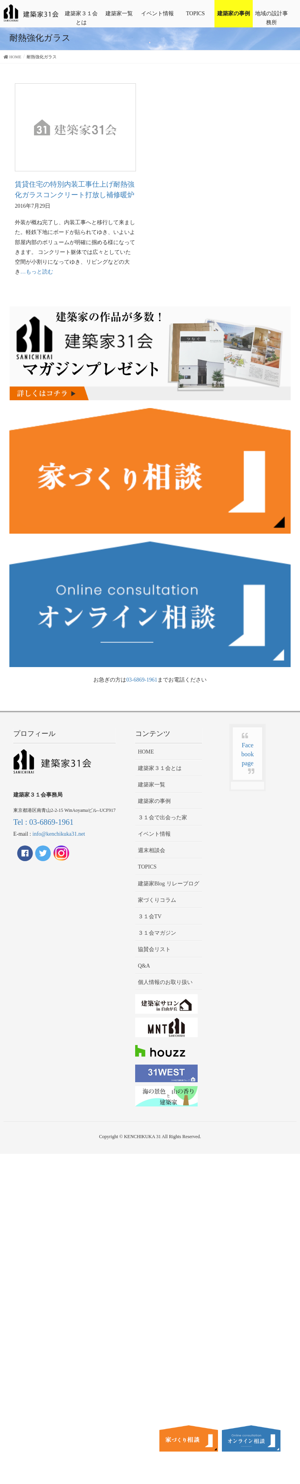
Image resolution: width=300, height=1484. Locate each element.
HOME (146, 752)
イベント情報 (157, 13)
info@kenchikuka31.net (58, 834)
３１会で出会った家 (162, 817)
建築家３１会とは (81, 18)
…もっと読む (36, 272)
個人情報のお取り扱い (165, 982)
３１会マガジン (157, 933)
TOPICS (195, 13)
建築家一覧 (119, 13)
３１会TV (150, 916)
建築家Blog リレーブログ (168, 884)
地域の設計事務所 (271, 18)
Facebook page (247, 754)
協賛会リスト (154, 949)
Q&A (144, 966)
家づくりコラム (157, 900)
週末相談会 (151, 850)
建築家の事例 (233, 13)
